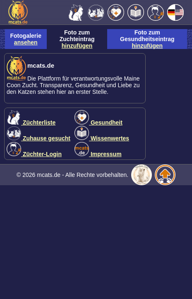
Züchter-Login (34, 154)
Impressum (98, 154)
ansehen (26, 42)
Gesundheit (98, 122)
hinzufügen (77, 45)
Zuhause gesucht (38, 138)
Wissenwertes (101, 138)
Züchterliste (31, 122)
